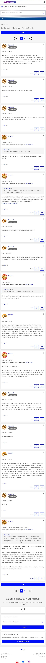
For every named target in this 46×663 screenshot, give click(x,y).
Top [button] (24, 650)
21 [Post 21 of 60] (4, 236)
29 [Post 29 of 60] (4, 510)
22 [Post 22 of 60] (4, 265)
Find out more (29, 144)
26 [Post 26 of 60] (4, 415)
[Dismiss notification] (44, 6)
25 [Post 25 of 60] (4, 382)
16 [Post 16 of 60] (4, 69)
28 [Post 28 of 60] (4, 483)
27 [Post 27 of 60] (4, 442)
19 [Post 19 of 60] (4, 164)
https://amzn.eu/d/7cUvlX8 (9, 203)
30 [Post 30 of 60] (4, 574)
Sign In (44, 2)
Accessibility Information (39, 654)
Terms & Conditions (40, 653)
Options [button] (3, 24)
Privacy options (4, 653)
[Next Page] (30, 38)
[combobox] (21, 13)
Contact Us (42, 656)
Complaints (4, 656)
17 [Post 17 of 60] (4, 96)
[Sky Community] (10, 2)
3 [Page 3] (24, 38)
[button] (43, 44)
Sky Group (3, 657)
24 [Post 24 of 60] (4, 343)
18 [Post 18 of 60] (4, 125)
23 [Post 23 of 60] (4, 304)
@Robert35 (7, 150)
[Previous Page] (15, 38)
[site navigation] (2, 2)
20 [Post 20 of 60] (4, 209)
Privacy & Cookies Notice (7, 654)
